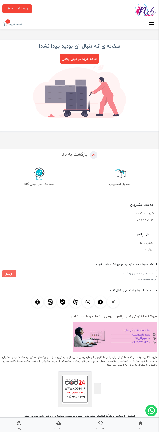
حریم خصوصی (145, 219)
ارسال (8, 273)
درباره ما (148, 249)
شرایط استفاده (145, 213)
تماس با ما (147, 242)
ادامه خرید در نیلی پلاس (79, 59)
